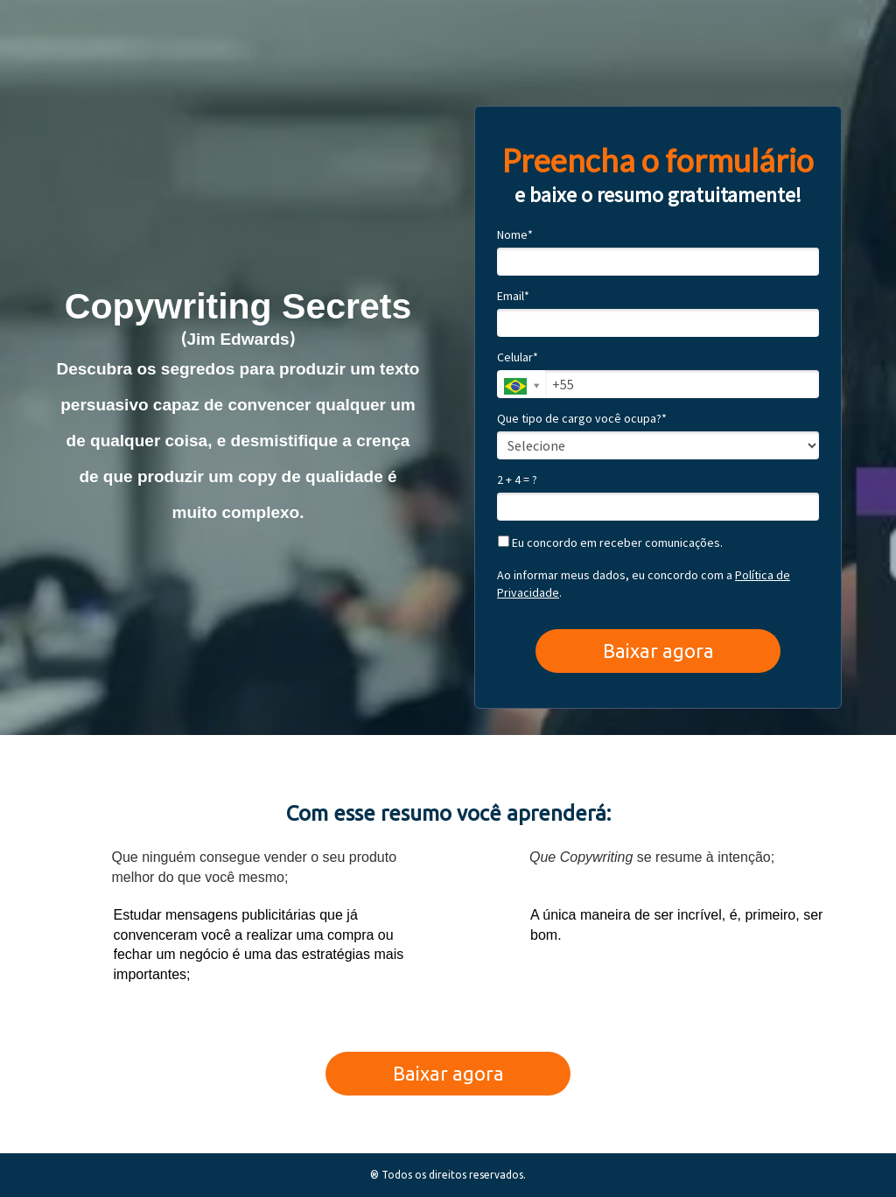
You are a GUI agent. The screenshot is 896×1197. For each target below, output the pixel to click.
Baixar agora (658, 651)
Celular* (517, 357)
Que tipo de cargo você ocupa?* (582, 418)
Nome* (515, 235)
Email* (513, 296)
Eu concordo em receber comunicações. (610, 543)
